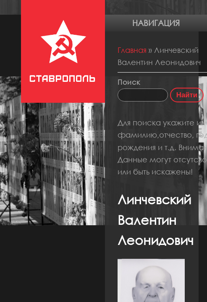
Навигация (156, 23)
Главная (132, 50)
